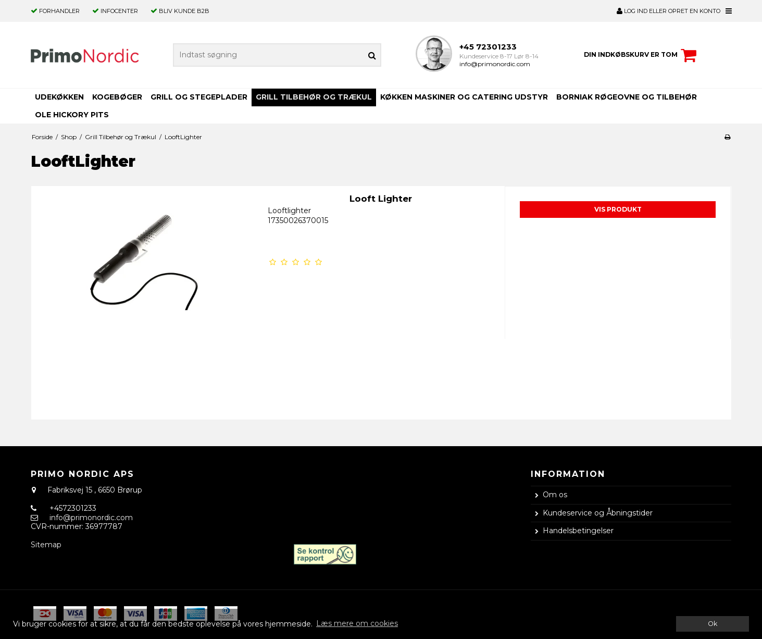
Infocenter (119, 11)
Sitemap (46, 544)
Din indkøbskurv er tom (641, 55)
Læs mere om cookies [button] (357, 623)
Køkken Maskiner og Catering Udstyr (464, 97)
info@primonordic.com (494, 64)
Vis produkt (618, 209)
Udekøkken (59, 97)
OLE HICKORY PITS (72, 114)
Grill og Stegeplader (199, 97)
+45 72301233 (488, 47)
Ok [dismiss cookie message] (712, 624)
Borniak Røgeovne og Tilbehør (626, 97)
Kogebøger (117, 97)
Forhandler (59, 11)
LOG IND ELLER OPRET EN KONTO (668, 11)
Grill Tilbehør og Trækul (314, 97)
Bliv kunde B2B (184, 11)
